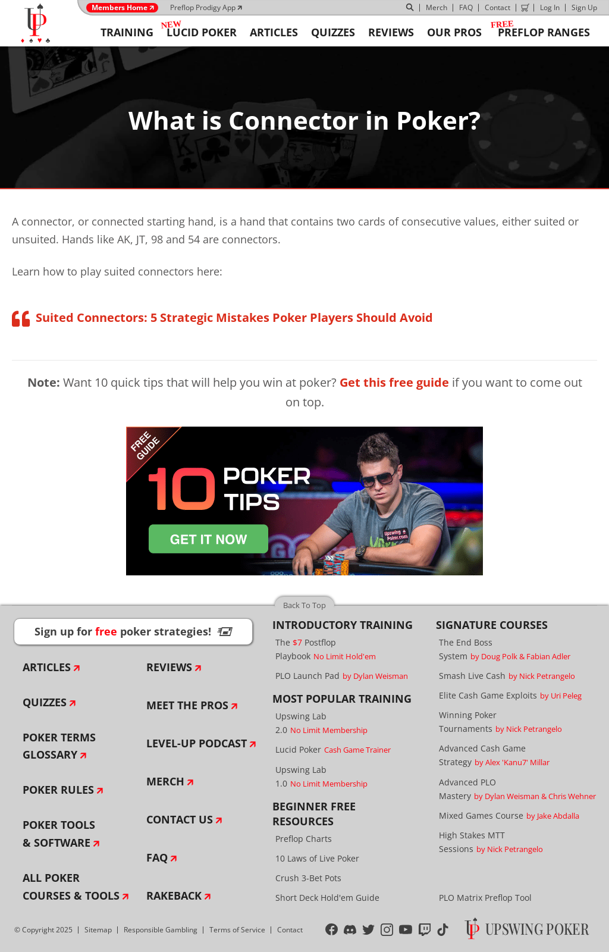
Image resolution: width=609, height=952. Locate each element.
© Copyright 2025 (43, 930)
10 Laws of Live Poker (317, 858)
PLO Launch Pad (341, 675)
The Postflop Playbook (325, 649)
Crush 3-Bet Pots (308, 878)
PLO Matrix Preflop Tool (485, 897)
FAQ (466, 7)
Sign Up (584, 7)
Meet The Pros (187, 705)
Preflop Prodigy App (203, 7)
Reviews (169, 667)
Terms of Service (237, 930)
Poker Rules (58, 789)
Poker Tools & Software (59, 834)
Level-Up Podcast (196, 743)
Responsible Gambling (160, 930)
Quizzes (45, 702)
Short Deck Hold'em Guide (327, 897)
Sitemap (98, 930)
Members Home (119, 7)
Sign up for (133, 631)
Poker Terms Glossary (59, 746)
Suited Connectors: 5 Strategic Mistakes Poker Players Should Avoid (234, 317)
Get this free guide (394, 382)
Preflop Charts (303, 838)
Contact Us (179, 819)
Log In (550, 7)
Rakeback (174, 895)
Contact (497, 7)
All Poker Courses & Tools (71, 886)
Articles (47, 667)
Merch (436, 7)
